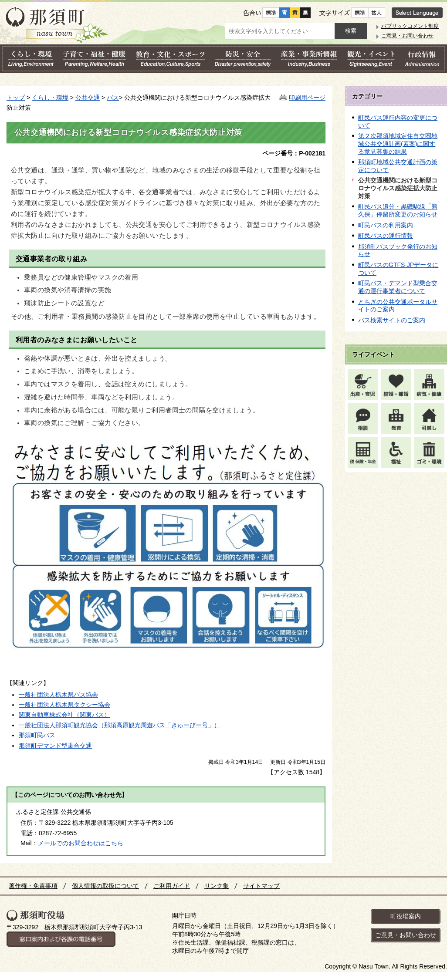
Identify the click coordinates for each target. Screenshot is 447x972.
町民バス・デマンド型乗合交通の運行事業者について (397, 287)
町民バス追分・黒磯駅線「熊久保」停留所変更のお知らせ (397, 210)
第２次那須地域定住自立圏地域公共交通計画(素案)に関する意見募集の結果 (397, 143)
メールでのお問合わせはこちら (80, 843)
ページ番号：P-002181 (293, 153)
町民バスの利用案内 (385, 225)
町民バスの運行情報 (385, 235)
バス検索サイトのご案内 (391, 320)
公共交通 (87, 97)
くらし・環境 (50, 97)
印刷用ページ (307, 97)
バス (113, 97)
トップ (16, 97)
